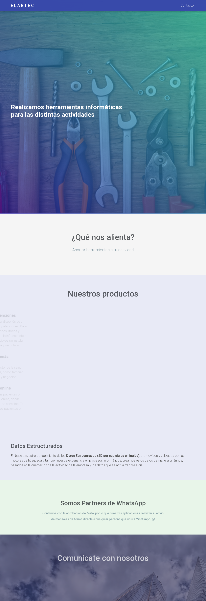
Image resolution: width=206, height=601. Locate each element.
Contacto (187, 6)
